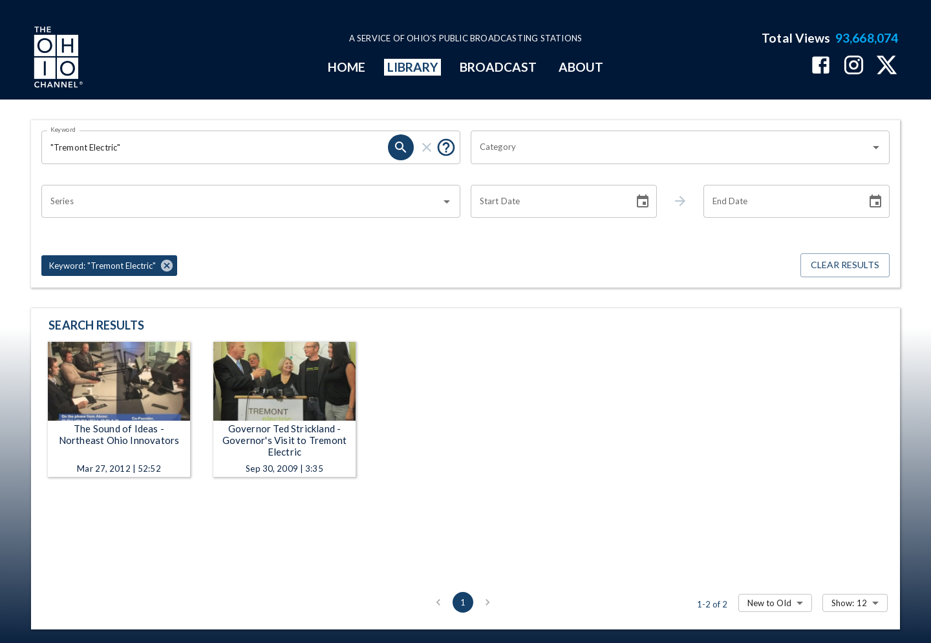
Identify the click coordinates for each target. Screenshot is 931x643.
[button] (109, 265)
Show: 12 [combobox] (849, 603)
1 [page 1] (463, 602)
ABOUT (581, 66)
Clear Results (845, 265)
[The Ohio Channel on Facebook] (820, 66)
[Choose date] (643, 202)
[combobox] (670, 147)
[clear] (427, 147)
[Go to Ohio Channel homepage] (56, 59)
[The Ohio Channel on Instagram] (853, 66)
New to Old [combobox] (769, 603)
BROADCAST (498, 66)
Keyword (63, 129)
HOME (346, 66)
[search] (401, 147)
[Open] (876, 147)
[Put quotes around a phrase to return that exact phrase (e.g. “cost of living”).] (446, 147)
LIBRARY (412, 66)
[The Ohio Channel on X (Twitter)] (886, 66)
